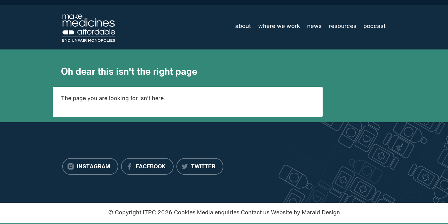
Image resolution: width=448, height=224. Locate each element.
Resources (343, 26)
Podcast (374, 26)
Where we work (279, 26)
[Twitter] (199, 166)
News (314, 26)
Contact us (255, 213)
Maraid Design (321, 213)
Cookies (184, 213)
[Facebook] (147, 166)
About (243, 26)
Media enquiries (218, 213)
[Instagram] (90, 166)
